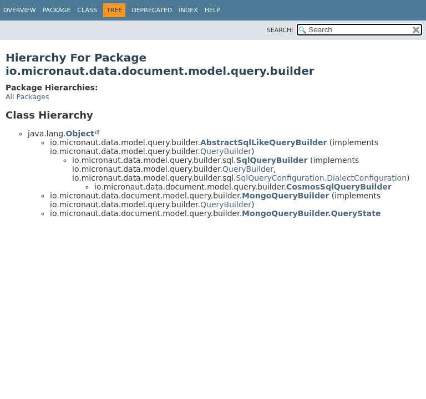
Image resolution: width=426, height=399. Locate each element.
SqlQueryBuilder (272, 160)
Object (79, 133)
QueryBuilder (225, 151)
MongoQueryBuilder (285, 195)
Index (188, 10)
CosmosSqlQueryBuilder (339, 186)
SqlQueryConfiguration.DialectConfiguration (321, 177)
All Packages (27, 97)
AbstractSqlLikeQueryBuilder (263, 142)
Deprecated (151, 10)
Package (57, 10)
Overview (19, 10)
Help (212, 10)
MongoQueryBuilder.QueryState (311, 213)
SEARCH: (280, 30)
